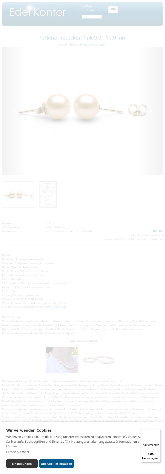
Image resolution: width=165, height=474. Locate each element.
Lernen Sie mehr (17, 452)
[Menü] (158, 431)
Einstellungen (21, 464)
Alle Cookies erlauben (56, 464)
